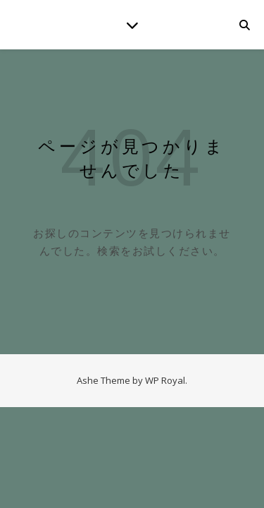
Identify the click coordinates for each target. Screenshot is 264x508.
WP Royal (165, 380)
